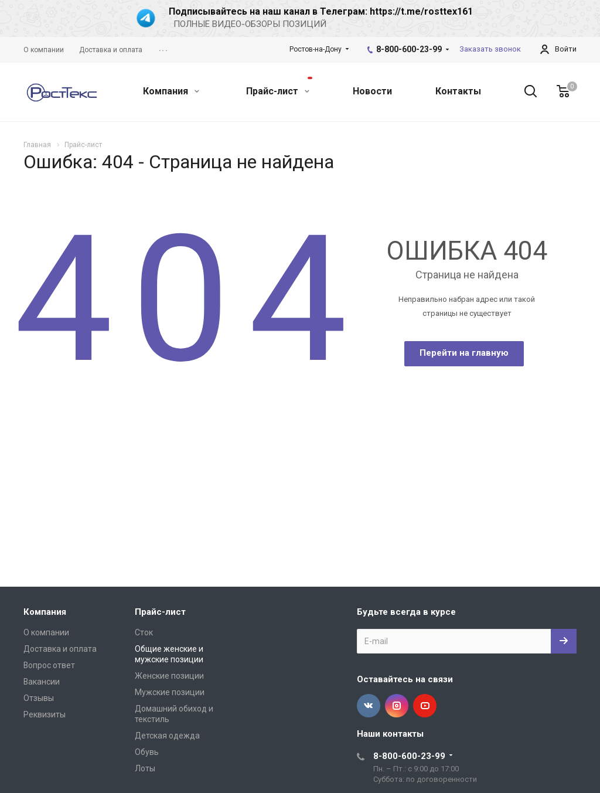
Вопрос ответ (49, 665)
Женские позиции (169, 675)
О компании (46, 632)
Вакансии (41, 681)
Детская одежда (167, 735)
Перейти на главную (464, 353)
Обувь (147, 752)
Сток (144, 632)
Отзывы (38, 698)
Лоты (145, 768)
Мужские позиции (169, 692)
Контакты (458, 91)
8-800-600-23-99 (409, 49)
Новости (372, 91)
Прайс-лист (279, 87)
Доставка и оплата (60, 649)
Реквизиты (44, 714)
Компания (171, 91)
